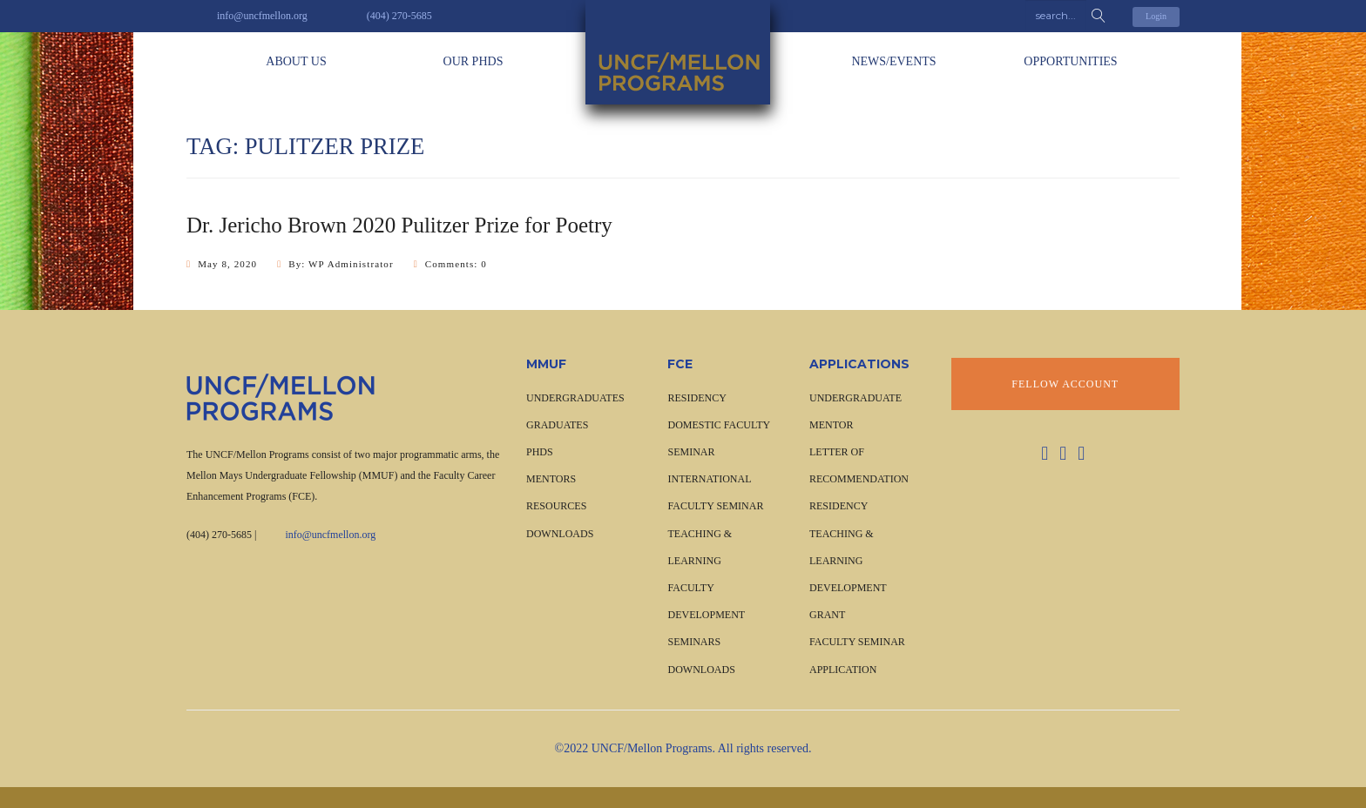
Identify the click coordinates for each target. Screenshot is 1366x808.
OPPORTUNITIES (1070, 61)
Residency (838, 506)
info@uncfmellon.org (330, 535)
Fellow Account (1065, 384)
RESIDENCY (696, 398)
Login (1156, 16)
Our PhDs (473, 61)
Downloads (559, 534)
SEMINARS (693, 642)
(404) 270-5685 (219, 535)
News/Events (893, 61)
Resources (556, 506)
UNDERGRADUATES (575, 398)
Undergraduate (855, 398)
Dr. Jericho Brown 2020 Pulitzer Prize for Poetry (399, 225)
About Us (296, 61)
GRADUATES (557, 425)
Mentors (551, 479)
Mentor (831, 425)
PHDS (539, 452)
